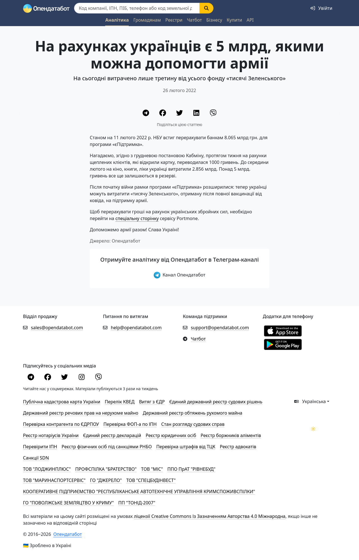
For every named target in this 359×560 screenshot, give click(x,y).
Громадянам (147, 20)
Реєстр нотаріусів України (51, 435)
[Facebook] (163, 114)
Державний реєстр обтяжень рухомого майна (192, 413)
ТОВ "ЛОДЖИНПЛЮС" (47, 469)
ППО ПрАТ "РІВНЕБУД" (191, 469)
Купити (234, 20)
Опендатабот (67, 534)
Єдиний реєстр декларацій (112, 435)
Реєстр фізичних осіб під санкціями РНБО (107, 447)
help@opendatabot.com (136, 327)
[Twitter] (180, 114)
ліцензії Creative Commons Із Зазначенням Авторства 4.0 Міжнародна (209, 516)
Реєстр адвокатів (238, 447)
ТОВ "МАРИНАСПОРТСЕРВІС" (54, 480)
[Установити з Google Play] (283, 344)
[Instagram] (82, 378)
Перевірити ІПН (40, 447)
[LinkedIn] (196, 114)
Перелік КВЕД (119, 402)
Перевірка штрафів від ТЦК (185, 447)
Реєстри (173, 20)
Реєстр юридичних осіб (171, 435)
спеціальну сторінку (136, 218)
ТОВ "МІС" (152, 469)
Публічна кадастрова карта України (61, 402)
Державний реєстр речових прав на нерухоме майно (80, 413)
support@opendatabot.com (220, 327)
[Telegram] (146, 114)
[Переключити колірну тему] (313, 429)
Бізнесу (214, 20)
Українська (310, 401)
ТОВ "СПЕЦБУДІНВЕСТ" (151, 480)
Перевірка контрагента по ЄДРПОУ (61, 424)
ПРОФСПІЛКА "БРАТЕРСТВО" (106, 469)
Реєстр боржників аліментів (231, 435)
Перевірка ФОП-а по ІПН (130, 424)
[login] (321, 8)
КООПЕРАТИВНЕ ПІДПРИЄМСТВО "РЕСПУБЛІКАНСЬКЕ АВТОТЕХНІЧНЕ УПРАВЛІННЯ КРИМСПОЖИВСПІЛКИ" (139, 491)
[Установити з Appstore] (283, 331)
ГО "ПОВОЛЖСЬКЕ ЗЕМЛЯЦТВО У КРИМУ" (68, 503)
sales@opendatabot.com (57, 327)
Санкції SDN (36, 458)
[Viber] (213, 114)
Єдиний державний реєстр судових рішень (215, 402)
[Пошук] (137, 8)
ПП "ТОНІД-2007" (136, 503)
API (250, 20)
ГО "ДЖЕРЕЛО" (106, 480)
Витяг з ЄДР (152, 402)
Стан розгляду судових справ (193, 424)
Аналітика (117, 20)
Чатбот (194, 20)
